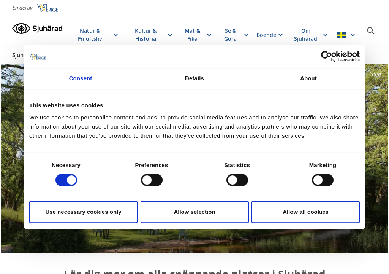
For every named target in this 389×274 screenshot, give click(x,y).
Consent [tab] (80, 78)
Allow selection (194, 212)
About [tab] (308, 78)
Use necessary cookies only (83, 212)
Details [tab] (194, 78)
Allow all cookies (306, 212)
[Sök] (371, 31)
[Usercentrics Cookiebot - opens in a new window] (326, 56)
